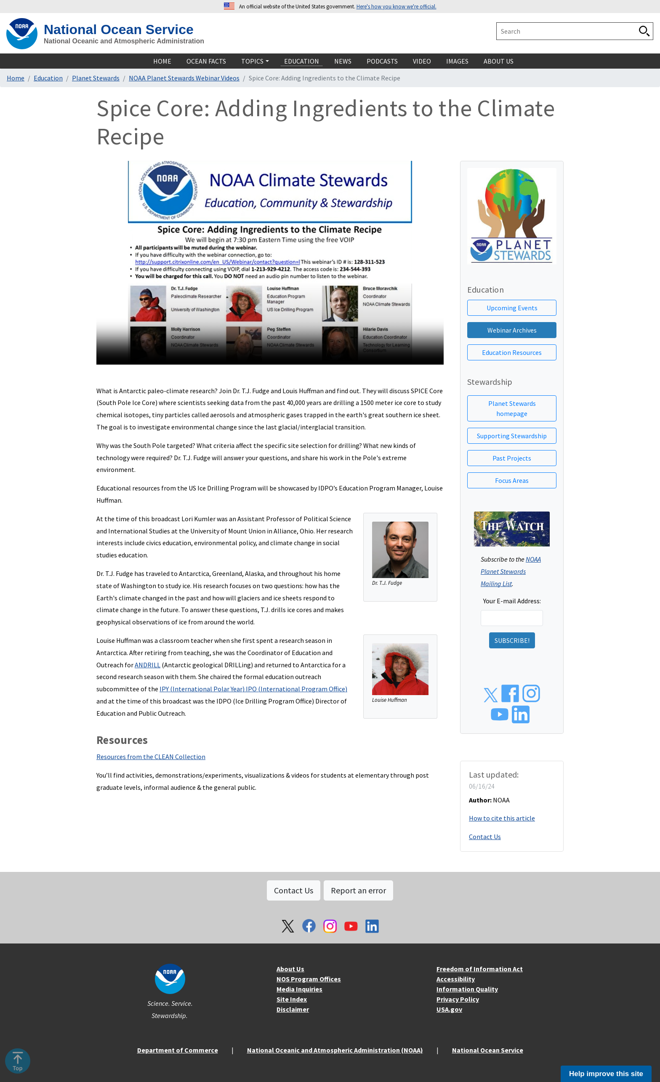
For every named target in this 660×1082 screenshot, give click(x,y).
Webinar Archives (512, 330)
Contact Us (485, 836)
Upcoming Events (512, 308)
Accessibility (455, 979)
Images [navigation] (457, 61)
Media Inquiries (299, 989)
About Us (290, 969)
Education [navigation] (301, 61)
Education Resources (512, 352)
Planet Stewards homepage (512, 408)
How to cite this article (502, 818)
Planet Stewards (96, 78)
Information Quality (467, 989)
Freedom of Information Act (479, 969)
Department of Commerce (177, 1050)
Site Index (292, 999)
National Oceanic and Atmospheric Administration (124, 41)
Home (15, 78)
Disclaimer (293, 1009)
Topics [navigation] (252, 61)
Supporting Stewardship (512, 436)
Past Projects (511, 458)
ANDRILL (147, 665)
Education (48, 78)
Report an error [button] (358, 890)
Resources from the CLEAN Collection (150, 756)
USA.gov (449, 1009)
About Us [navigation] (499, 61)
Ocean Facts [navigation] (206, 61)
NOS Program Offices (309, 979)
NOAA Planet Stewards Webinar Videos (184, 78)
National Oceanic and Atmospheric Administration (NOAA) (335, 1050)
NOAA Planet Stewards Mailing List (511, 571)
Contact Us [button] (293, 890)
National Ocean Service (119, 29)
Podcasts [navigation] (382, 61)
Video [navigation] (422, 61)
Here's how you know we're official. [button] (396, 6)
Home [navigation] (162, 61)
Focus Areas (512, 480)
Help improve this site (606, 1074)
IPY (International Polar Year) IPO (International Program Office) (253, 689)
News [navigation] (342, 61)
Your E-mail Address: (512, 601)
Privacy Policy (457, 999)
